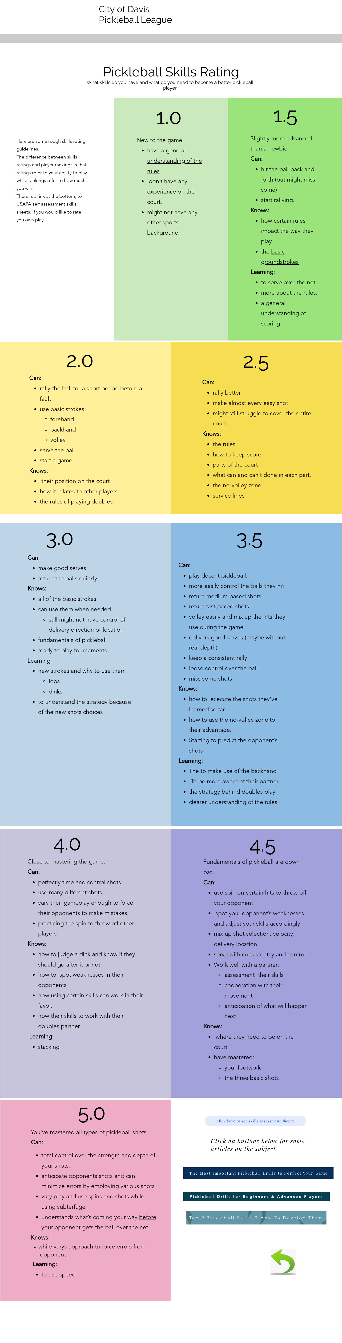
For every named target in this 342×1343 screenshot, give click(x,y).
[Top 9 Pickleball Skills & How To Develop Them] (256, 1217)
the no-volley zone (237, 485)
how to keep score (237, 454)
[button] (258, 1173)
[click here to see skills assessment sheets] (255, 1121)
